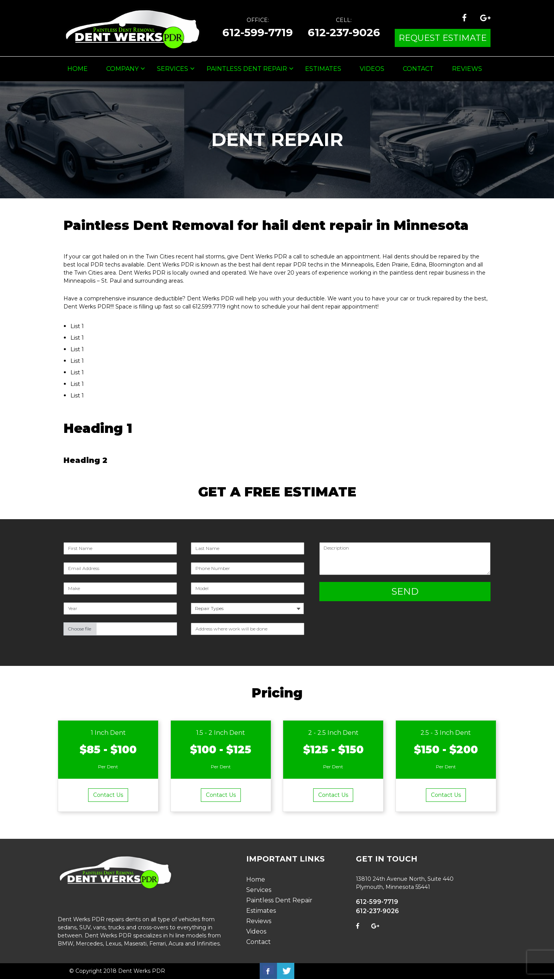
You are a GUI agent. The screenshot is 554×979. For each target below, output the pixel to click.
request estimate (443, 38)
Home (77, 68)
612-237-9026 (344, 32)
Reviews (467, 68)
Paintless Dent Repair (247, 68)
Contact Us (108, 794)
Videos (372, 68)
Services (172, 68)
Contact (418, 68)
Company (122, 68)
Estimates (323, 68)
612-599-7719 (257, 32)
